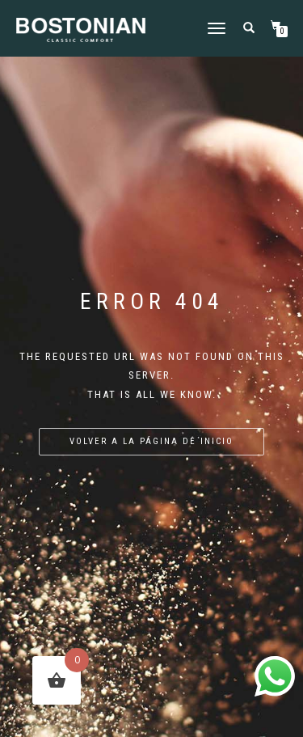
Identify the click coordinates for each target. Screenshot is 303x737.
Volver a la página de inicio (151, 441)
